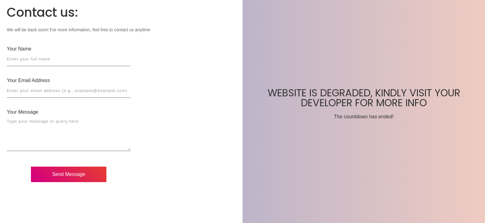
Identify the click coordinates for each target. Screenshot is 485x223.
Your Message (22, 112)
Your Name (19, 48)
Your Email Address (28, 80)
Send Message (68, 174)
